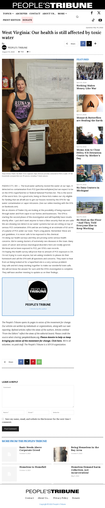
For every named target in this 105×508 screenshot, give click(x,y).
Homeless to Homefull (32, 466)
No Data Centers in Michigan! (87, 184)
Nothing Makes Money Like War (89, 86)
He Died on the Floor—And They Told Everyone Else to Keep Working (89, 218)
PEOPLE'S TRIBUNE (17, 47)
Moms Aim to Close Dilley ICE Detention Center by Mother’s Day (89, 151)
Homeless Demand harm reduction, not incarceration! (86, 469)
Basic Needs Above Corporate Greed (30, 449)
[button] (77, 17)
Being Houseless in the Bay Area (85, 449)
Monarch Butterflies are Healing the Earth (89, 118)
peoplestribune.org (30, 337)
